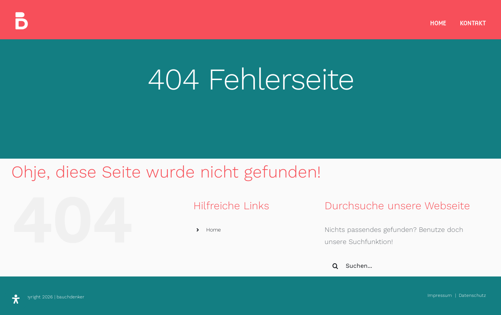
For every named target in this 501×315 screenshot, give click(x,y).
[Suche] (335, 265)
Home (213, 230)
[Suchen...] (400, 265)
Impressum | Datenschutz (456, 295)
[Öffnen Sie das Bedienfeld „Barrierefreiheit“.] (16, 299)
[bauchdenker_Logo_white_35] (21, 15)
